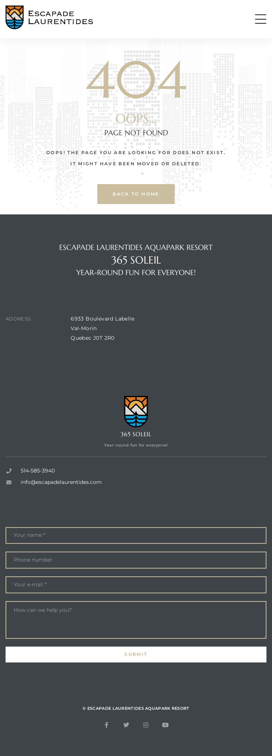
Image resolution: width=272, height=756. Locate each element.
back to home (136, 194)
